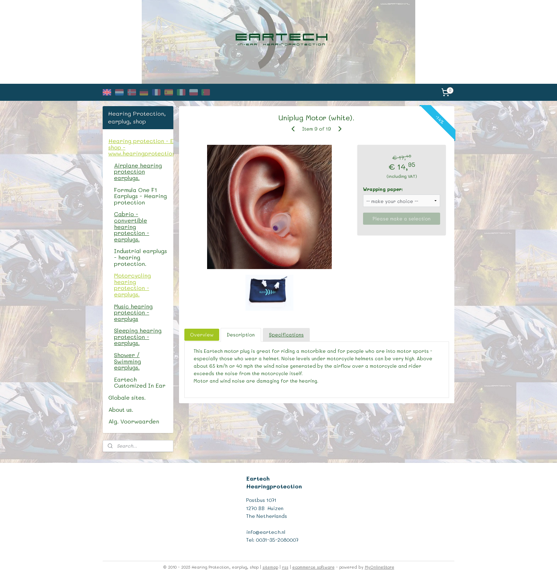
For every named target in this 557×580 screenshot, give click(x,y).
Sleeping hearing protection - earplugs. (138, 336)
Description (241, 335)
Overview (202, 335)
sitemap (270, 567)
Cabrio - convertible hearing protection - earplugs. (131, 226)
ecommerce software (313, 567)
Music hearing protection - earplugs (133, 312)
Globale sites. (127, 397)
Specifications (286, 335)
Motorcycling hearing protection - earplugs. (132, 285)
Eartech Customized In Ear (140, 382)
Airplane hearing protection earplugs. (138, 171)
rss (285, 567)
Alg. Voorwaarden (133, 421)
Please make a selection (402, 218)
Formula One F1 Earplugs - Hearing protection (140, 196)
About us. (120, 409)
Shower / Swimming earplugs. (127, 361)
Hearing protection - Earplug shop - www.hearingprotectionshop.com (140, 147)
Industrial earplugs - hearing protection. (140, 257)
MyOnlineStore (379, 567)
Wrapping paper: (383, 189)
